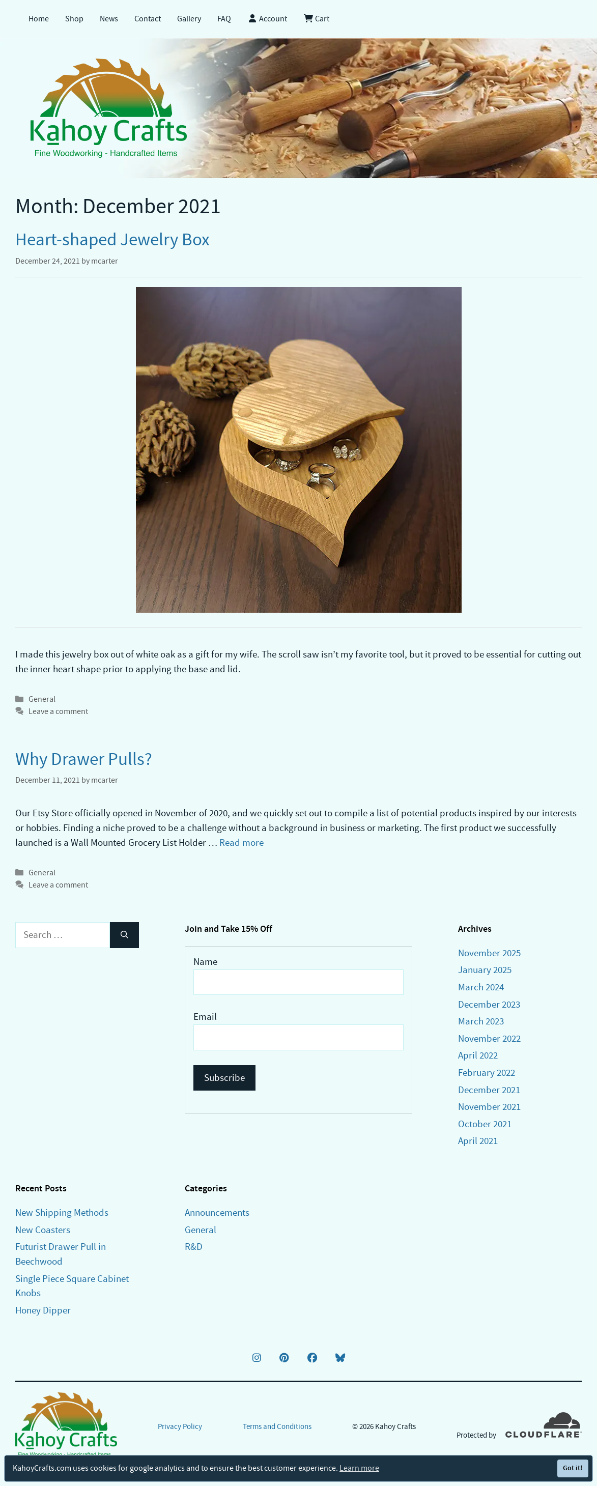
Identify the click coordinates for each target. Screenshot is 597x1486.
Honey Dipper (43, 1310)
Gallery (189, 19)
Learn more (359, 1468)
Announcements (217, 1212)
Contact (147, 19)
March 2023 (481, 1021)
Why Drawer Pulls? (83, 759)
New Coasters (42, 1229)
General (42, 699)
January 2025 (484, 969)
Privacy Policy (180, 1426)
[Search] (124, 935)
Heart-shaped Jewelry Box (112, 239)
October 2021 (484, 1124)
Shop (74, 19)
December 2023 (489, 1004)
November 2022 (489, 1038)
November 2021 (489, 1106)
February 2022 (486, 1072)
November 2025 (489, 953)
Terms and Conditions (277, 1426)
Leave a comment (58, 711)
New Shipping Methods (61, 1212)
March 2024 (481, 987)
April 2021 (478, 1140)
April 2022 (478, 1055)
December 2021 (489, 1089)
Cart (316, 19)
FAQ (224, 19)
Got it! (572, 1468)
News (109, 19)
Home (39, 19)
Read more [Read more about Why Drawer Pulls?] (241, 842)
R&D (194, 1246)
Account (267, 19)
